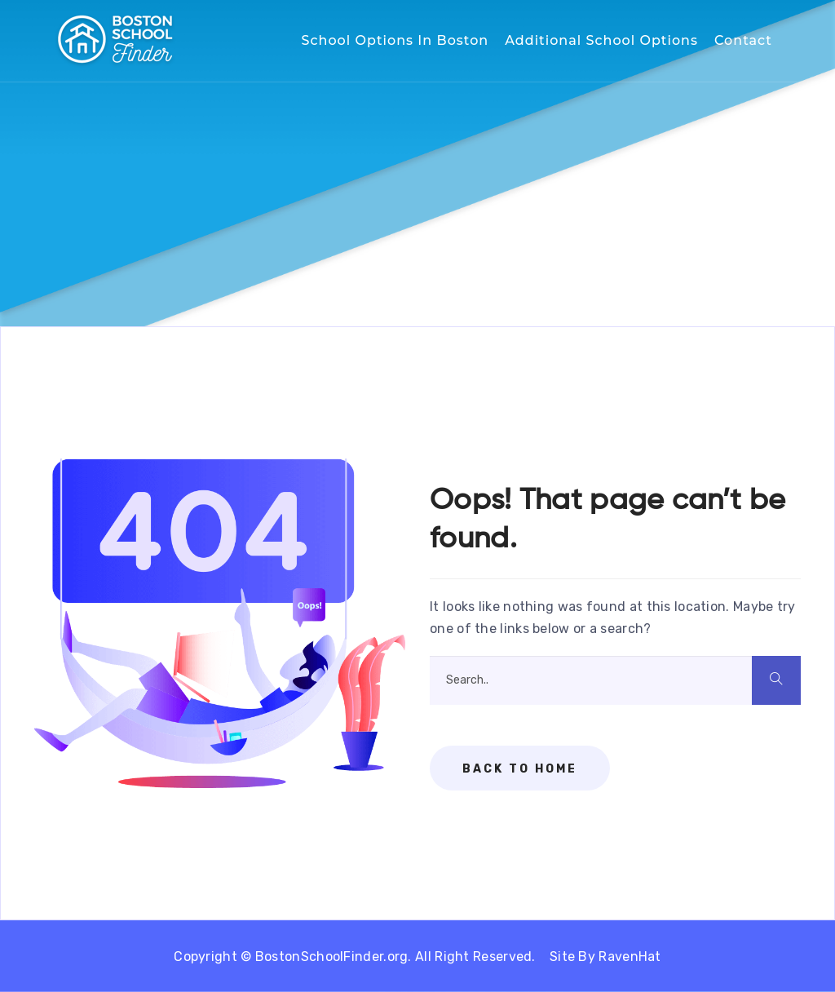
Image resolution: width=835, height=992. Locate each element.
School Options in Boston (395, 40)
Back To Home (519, 769)
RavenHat (629, 956)
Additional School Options (601, 40)
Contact (743, 40)
